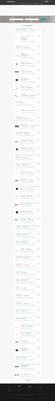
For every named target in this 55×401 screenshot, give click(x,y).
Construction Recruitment (37, 394)
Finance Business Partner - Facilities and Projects (27, 364)
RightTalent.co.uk (21, 394)
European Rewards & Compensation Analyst (22, 132)
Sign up (46, 1)
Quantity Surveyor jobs (26, 394)
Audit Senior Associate (23, 124)
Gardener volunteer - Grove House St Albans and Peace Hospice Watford (25, 155)
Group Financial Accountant (24, 171)
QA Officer (22, 109)
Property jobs (24, 395)
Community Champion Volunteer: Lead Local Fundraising (24, 356)
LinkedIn (40, 390)
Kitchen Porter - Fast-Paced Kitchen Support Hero (22, 279)
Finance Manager (22, 340)
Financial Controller (23, 347)
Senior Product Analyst (18, 101)
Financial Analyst (22, 77)
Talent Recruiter (41, 394)
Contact (9, 387)
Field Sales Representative (24, 62)
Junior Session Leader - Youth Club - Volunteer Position (23, 317)
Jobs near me (32, 395)
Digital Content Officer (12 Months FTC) (26, 332)
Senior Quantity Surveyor (24, 210)
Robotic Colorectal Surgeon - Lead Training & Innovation (24, 233)
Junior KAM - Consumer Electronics (25, 248)
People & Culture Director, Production (26, 139)
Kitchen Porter (17, 286)
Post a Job (19, 387)
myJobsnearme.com (28, 395)
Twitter (40, 387)
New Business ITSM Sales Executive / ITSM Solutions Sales (26, 37)
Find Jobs (42, 19)
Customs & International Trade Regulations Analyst (28, 202)
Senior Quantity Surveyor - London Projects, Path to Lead (28, 187)
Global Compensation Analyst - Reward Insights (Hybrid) (23, 256)
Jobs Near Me (17, 394)
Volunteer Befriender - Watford (20, 271)
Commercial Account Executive (25, 86)
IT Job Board (14, 394)
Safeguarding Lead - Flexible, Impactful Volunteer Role (23, 309)
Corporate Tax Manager (19, 294)
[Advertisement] (27, 10)
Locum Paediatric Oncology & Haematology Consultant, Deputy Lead (25, 225)
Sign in (43, 1)
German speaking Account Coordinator (26, 147)
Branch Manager (22, 53)
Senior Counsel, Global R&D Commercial (26, 195)
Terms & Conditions (10, 390)
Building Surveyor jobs (31, 394)
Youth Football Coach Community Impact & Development (24, 28)
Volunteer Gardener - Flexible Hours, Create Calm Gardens (24, 163)
